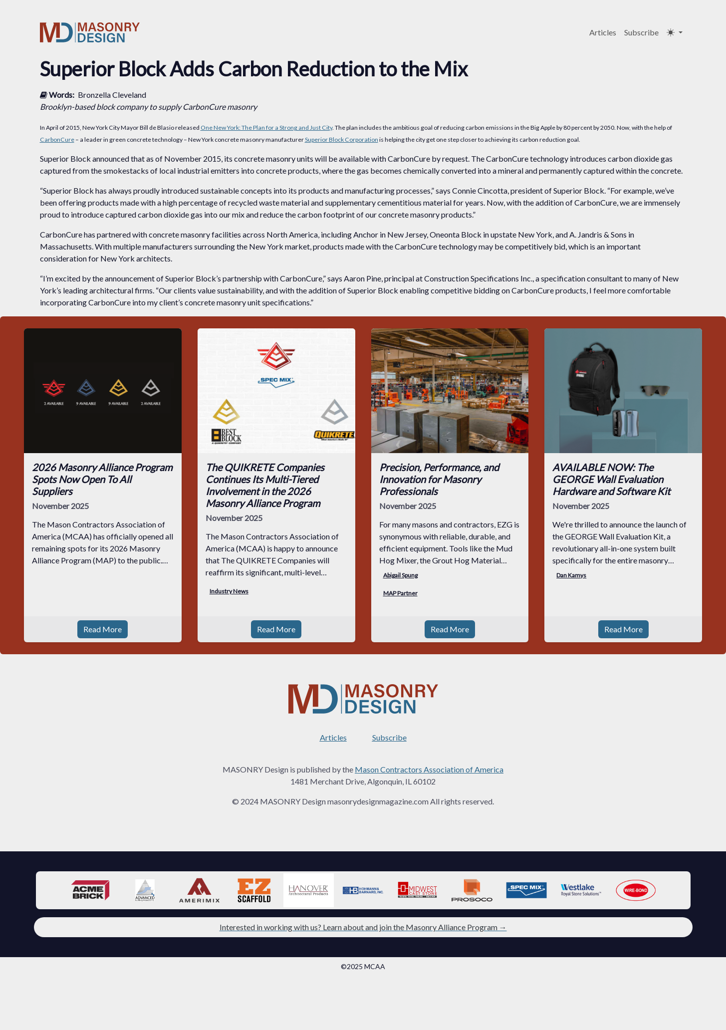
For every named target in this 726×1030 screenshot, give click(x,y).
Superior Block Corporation (341, 139)
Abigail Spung (400, 575)
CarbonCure (57, 139)
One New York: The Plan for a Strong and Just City (266, 127)
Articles (602, 32)
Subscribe (641, 32)
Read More (102, 629)
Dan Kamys (571, 575)
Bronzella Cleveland (112, 94)
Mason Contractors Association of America (429, 769)
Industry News (229, 591)
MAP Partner (400, 593)
